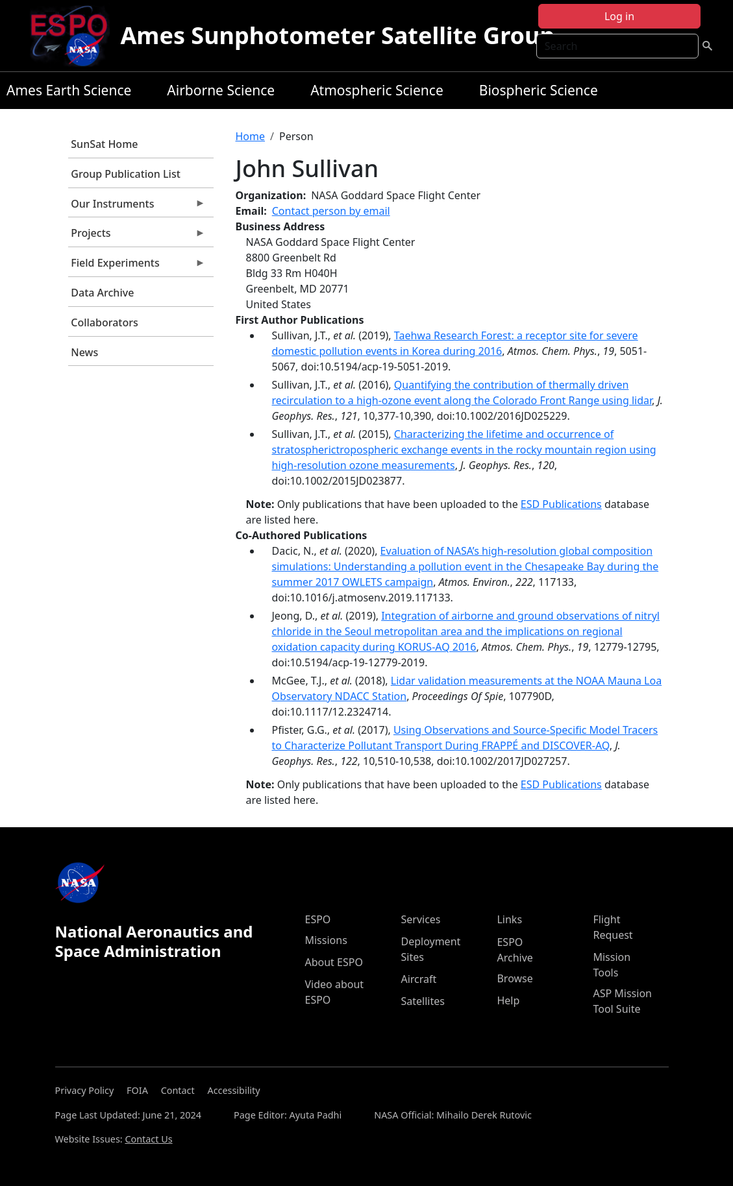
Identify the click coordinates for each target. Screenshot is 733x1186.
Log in (619, 16)
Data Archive (102, 292)
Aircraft (418, 979)
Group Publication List (125, 174)
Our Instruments (137, 207)
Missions (325, 940)
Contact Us (148, 1139)
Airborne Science (221, 90)
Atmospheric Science (376, 90)
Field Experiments (137, 266)
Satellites (422, 1001)
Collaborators (104, 322)
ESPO (317, 919)
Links (509, 919)
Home (251, 136)
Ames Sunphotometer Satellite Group (337, 35)
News (84, 352)
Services (420, 919)
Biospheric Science (538, 90)
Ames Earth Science (68, 90)
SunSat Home (104, 144)
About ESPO (333, 962)
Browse (514, 978)
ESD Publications (561, 504)
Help (508, 1000)
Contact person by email (331, 211)
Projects (137, 236)
